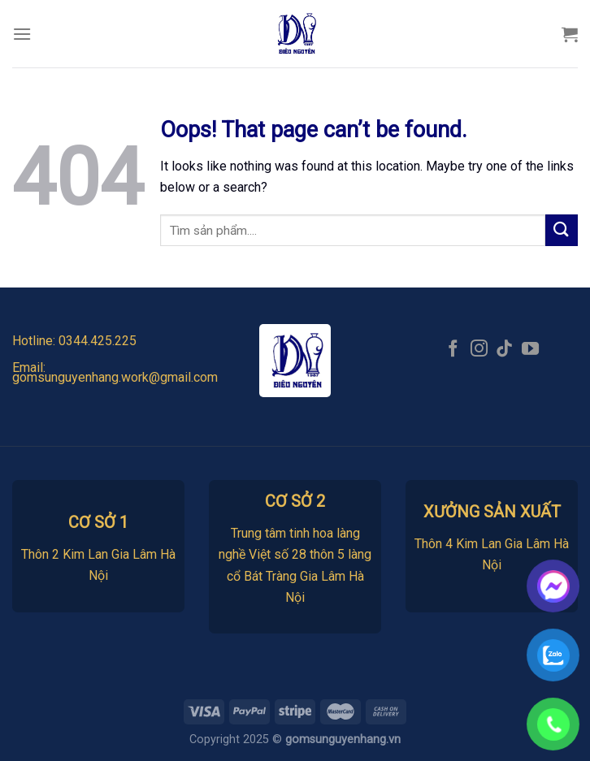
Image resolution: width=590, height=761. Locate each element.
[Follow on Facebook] (453, 349)
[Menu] (22, 34)
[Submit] (561, 230)
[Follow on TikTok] (504, 349)
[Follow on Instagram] (479, 349)
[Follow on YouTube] (530, 349)
